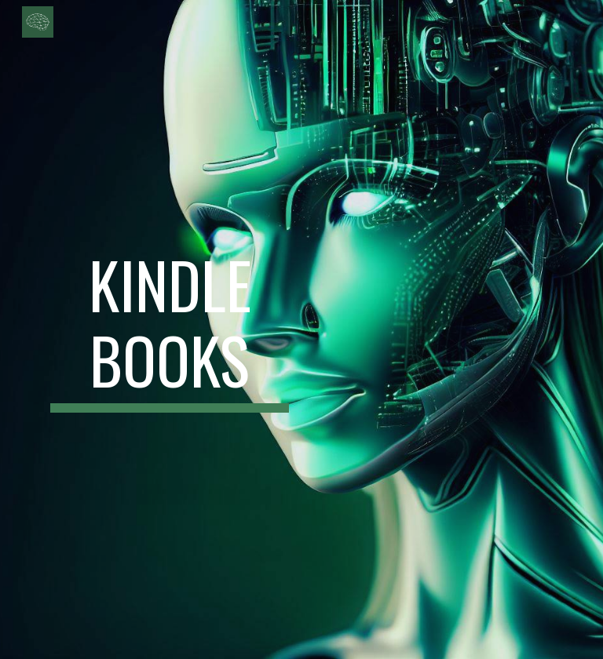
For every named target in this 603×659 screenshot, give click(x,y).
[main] (169, 329)
